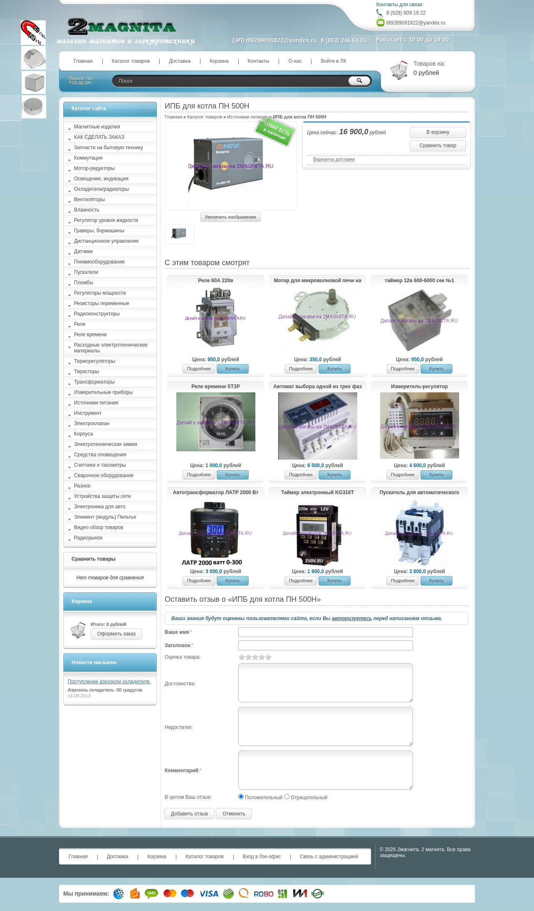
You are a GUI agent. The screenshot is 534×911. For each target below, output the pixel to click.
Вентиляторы (89, 199)
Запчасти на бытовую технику (108, 147)
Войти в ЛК (333, 61)
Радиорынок (88, 538)
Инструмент (87, 413)
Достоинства (179, 684)
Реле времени (90, 334)
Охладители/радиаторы (101, 189)
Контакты (258, 61)
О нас (295, 61)
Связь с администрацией (329, 856)
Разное (82, 486)
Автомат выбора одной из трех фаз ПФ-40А (317, 387)
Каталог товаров (131, 61)
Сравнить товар (438, 145)
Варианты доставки (334, 159)
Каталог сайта (89, 108)
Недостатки (178, 727)
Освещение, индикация (101, 179)
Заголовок (177, 645)
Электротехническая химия (105, 444)
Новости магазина (94, 662)
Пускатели (86, 272)
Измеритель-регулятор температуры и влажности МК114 (419, 387)
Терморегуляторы (94, 361)
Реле (79, 324)
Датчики (83, 251)
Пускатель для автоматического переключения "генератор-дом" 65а (419, 493)
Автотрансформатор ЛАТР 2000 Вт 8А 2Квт (216, 493)
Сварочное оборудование (104, 475)
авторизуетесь (352, 618)
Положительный (263, 797)
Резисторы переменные (101, 303)
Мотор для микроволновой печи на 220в (317, 281)
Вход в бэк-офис (262, 856)
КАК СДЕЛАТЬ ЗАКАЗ (99, 137)
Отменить (233, 814)
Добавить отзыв (189, 814)
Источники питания (247, 116)
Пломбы (83, 283)
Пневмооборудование (99, 262)
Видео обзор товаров (98, 527)
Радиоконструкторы (97, 314)
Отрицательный (309, 797)
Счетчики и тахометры (100, 465)
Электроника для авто (100, 507)
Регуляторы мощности (100, 293)
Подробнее (199, 368)
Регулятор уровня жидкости (106, 220)
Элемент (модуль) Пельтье (105, 517)
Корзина (219, 61)
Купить (232, 368)
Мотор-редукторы (94, 168)
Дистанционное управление (106, 241)
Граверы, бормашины (99, 231)
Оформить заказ (116, 634)
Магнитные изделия (97, 127)
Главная (83, 61)
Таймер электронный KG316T (317, 492)
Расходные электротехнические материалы (111, 348)
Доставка (179, 61)
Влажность (86, 210)
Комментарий (181, 770)
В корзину (438, 132)
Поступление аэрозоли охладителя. (109, 681)
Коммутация (88, 158)
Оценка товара (182, 657)
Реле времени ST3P (215, 386)
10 (268, 657)
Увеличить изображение (230, 216)
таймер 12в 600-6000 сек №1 (419, 280)
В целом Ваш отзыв (187, 797)
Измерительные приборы (103, 392)
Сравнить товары (94, 559)
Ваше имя (177, 632)
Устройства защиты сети (102, 496)
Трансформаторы (94, 382)
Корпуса (83, 434)
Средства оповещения (100, 455)
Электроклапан (91, 423)
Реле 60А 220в (215, 280)
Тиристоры (86, 371)
